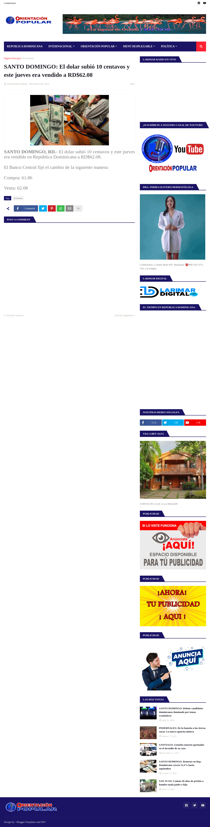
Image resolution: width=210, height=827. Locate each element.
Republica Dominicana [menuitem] (25, 46)
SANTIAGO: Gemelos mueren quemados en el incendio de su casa (181, 746)
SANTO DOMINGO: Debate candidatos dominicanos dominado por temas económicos (181, 712)
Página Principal (12, 58)
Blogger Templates (26, 821)
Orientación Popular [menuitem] (97, 46)
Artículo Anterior (15, 315)
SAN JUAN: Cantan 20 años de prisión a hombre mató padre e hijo (181, 783)
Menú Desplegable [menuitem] (137, 46)
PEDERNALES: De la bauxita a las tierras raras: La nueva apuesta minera (182, 730)
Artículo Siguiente (123, 315)
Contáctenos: (10, 3)
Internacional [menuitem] (60, 46)
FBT (43, 821)
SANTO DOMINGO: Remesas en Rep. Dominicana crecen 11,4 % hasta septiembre (180, 765)
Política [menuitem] (168, 46)
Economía (28, 58)
